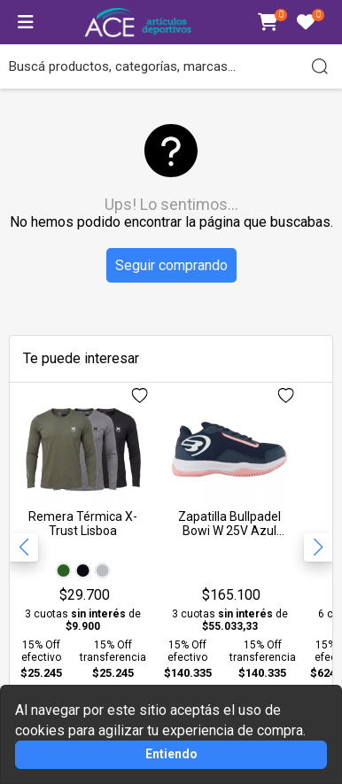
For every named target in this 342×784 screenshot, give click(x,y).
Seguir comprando (171, 265)
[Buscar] (320, 66)
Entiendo (171, 754)
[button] (318, 547)
